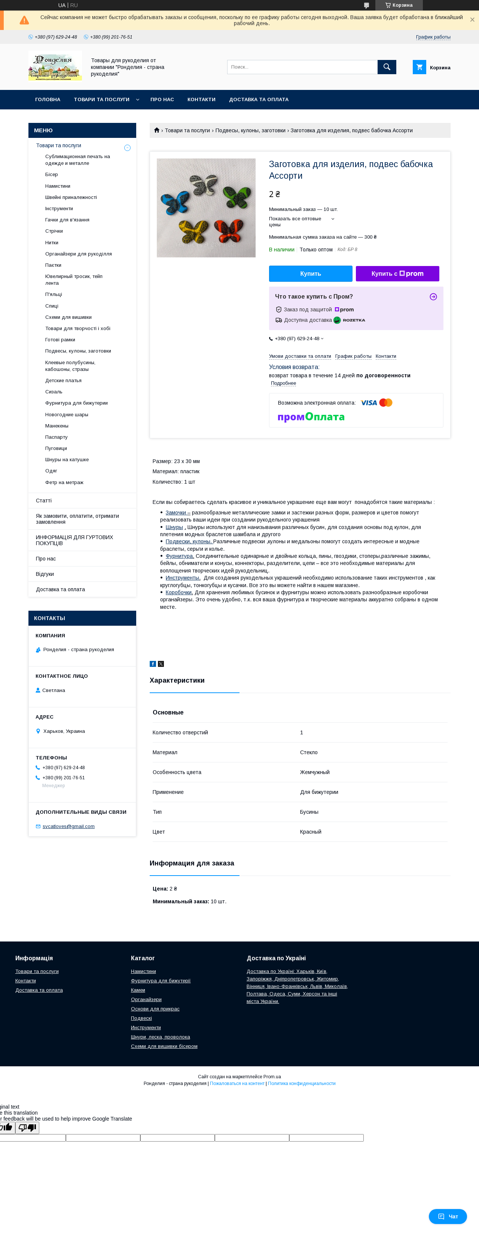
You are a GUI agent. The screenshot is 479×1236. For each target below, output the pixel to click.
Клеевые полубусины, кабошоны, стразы (70, 366)
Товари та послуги (101, 99)
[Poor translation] (27, 1128)
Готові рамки (60, 339)
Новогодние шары (66, 414)
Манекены (56, 426)
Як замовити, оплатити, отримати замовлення (77, 519)
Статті (44, 501)
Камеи (138, 990)
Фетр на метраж (64, 482)
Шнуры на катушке (67, 459)
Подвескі (141, 1018)
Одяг (51, 471)
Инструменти (146, 1027)
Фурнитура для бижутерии (76, 403)
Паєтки (53, 265)
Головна (47, 99)
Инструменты (182, 578)
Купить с (398, 274)
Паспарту (56, 437)
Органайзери (146, 999)
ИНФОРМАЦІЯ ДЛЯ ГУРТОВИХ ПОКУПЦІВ (74, 540)
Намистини (57, 186)
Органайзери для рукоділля (78, 254)
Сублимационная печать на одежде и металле (77, 160)
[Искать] (387, 67)
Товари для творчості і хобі (77, 328)
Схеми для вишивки (68, 317)
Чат (448, 1216)
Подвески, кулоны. (189, 541)
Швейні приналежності (71, 197)
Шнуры (174, 527)
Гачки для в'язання (67, 220)
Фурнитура (179, 556)
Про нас (162, 99)
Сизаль (53, 392)
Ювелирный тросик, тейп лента (74, 280)
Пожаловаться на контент (237, 1083)
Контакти (201, 99)
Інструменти (59, 208)
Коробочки (179, 592)
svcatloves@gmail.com (69, 826)
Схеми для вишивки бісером (164, 1046)
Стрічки (54, 231)
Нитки (51, 242)
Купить (310, 274)
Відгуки (45, 574)
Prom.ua (272, 1076)
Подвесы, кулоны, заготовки (251, 130)
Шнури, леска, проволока (160, 1037)
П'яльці (53, 294)
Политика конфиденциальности (302, 1083)
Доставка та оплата (259, 99)
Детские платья (63, 380)
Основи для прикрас (155, 1009)
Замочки (176, 513)
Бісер (51, 174)
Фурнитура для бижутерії (161, 980)
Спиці (51, 306)
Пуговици (56, 448)
